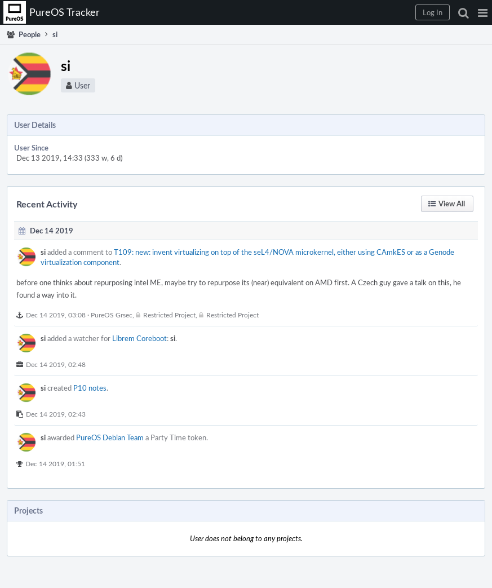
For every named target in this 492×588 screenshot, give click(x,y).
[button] (482, 12)
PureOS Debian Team (110, 437)
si (43, 252)
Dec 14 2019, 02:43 (56, 413)
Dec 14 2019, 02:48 (56, 364)
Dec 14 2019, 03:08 (56, 314)
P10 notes (90, 388)
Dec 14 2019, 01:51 (55, 463)
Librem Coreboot (139, 338)
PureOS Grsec (111, 314)
